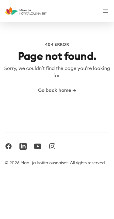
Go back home (57, 90)
